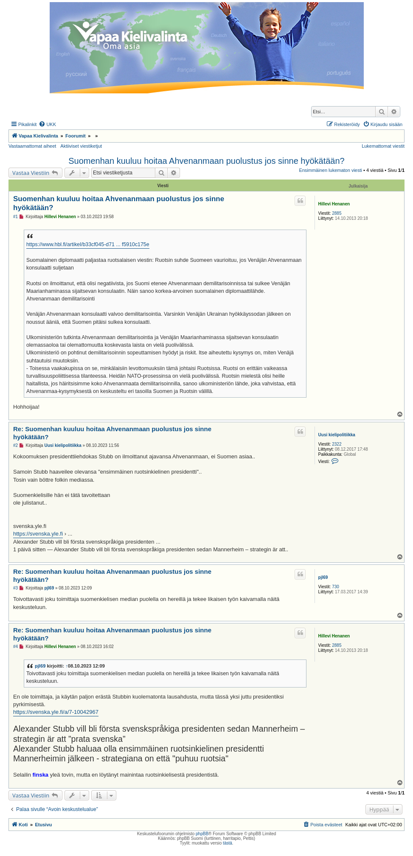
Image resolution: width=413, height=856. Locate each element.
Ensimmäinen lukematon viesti (330, 170)
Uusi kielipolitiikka (336, 434)
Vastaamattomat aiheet (32, 146)
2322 (336, 444)
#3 (15, 588)
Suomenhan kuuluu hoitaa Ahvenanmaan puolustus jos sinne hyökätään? (206, 161)
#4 (15, 646)
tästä (227, 843)
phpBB (202, 833)
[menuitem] (47, 124)
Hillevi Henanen (334, 204)
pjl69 (323, 577)
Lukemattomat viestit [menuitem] (383, 146)
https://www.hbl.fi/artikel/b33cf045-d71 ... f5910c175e (87, 244)
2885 (336, 213)
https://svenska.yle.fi (38, 533)
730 (335, 586)
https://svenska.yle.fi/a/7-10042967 (55, 712)
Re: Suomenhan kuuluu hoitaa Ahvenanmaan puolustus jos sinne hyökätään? (112, 433)
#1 (15, 216)
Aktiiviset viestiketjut (81, 146)
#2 (15, 445)
